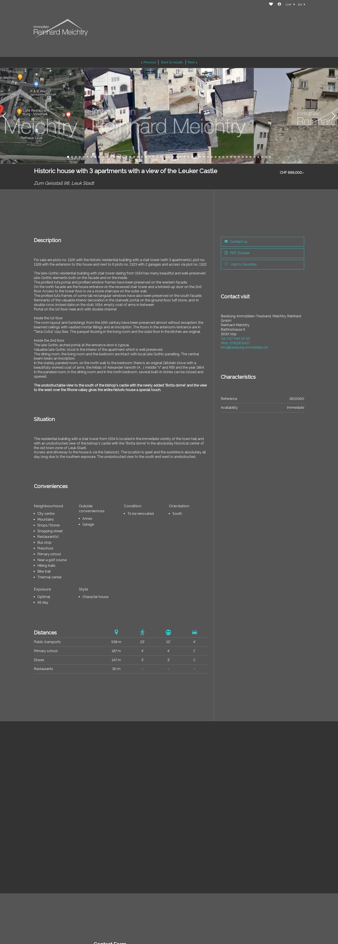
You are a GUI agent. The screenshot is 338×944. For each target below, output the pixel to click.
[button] (4, 116)
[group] (169, 116)
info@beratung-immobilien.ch (244, 347)
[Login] (279, 4)
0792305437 (235, 343)
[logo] (61, 28)
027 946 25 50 (235, 339)
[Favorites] (271, 4)
